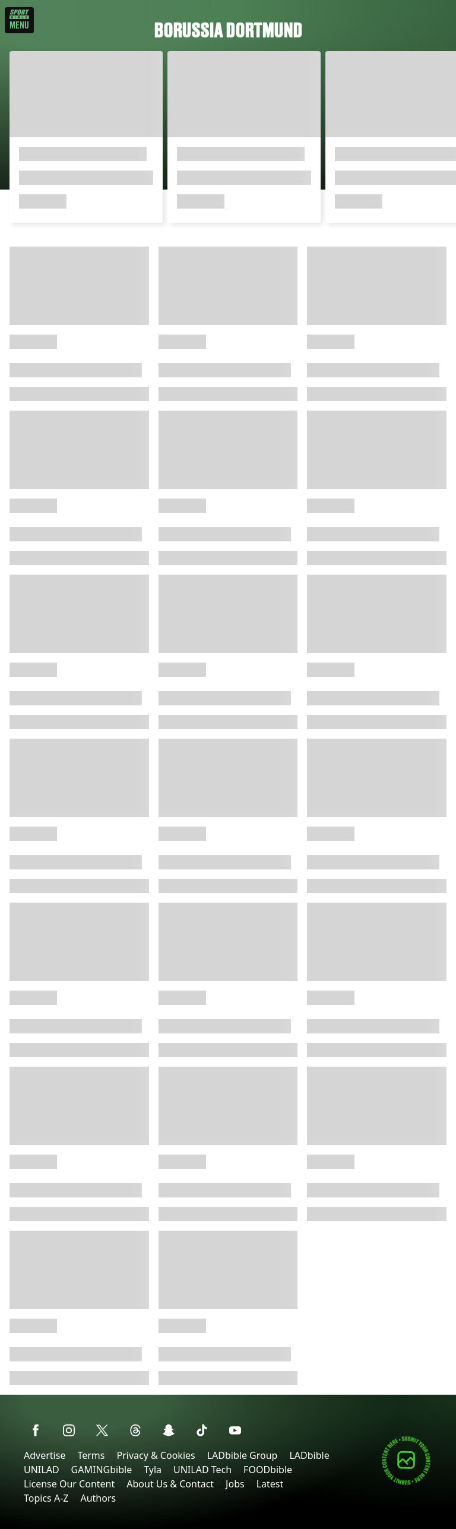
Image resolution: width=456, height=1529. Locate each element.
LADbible (309, 1455)
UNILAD (41, 1469)
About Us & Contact (170, 1483)
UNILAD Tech (202, 1469)
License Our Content (69, 1483)
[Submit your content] (406, 1483)
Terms (90, 1455)
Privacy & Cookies (155, 1455)
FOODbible (267, 1469)
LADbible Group (242, 1455)
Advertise (44, 1455)
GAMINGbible (101, 1469)
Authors (98, 1498)
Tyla (153, 1469)
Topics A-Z (46, 1498)
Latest (270, 1483)
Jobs (235, 1483)
